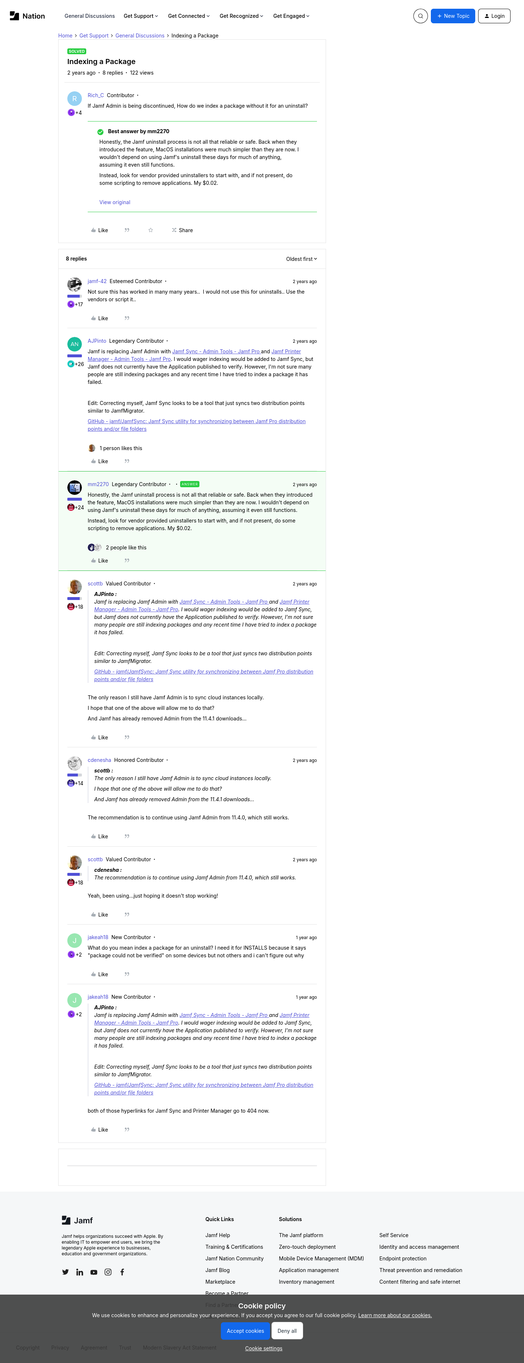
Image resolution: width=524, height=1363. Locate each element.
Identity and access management (419, 1247)
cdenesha (99, 760)
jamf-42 (97, 281)
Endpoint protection (403, 1258)
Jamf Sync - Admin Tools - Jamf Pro (216, 351)
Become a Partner (227, 1293)
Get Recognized (242, 16)
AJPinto (97, 341)
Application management (309, 1270)
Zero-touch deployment (307, 1247)
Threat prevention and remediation (421, 1270)
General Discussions (90, 16)
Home (65, 35)
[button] (453, 16)
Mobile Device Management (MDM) (321, 1258)
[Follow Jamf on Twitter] (65, 1272)
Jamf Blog (218, 1270)
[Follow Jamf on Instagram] (108, 1272)
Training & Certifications (234, 1247)
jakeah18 (98, 937)
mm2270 (98, 484)
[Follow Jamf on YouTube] (94, 1272)
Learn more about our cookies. (395, 1315)
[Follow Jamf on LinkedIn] (79, 1272)
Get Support (141, 16)
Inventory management (306, 1282)
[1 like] (115, 448)
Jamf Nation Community (235, 1258)
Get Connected (189, 16)
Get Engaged (292, 16)
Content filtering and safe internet (420, 1282)
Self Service (394, 1235)
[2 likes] (117, 547)
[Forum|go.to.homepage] (27, 15)
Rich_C (96, 95)
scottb (95, 583)
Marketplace (220, 1282)
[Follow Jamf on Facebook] (122, 1272)
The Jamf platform (301, 1235)
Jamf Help (218, 1235)
